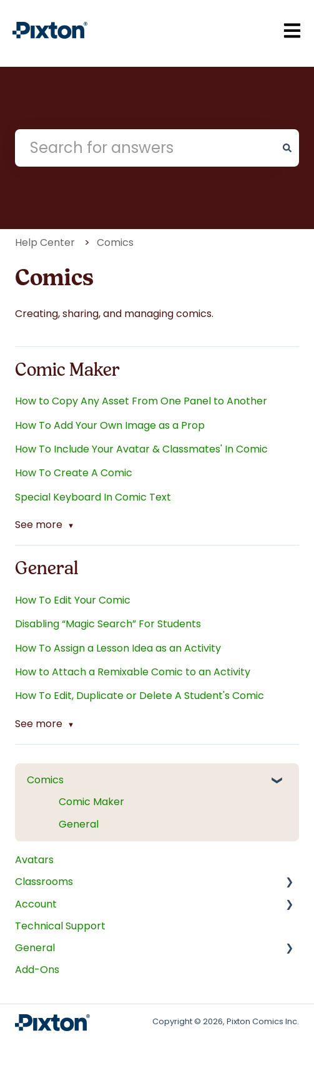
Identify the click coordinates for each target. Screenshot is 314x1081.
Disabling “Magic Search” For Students (108, 624)
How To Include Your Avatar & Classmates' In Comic (141, 449)
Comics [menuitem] (45, 780)
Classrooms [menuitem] (44, 881)
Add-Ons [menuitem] (37, 969)
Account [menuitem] (36, 904)
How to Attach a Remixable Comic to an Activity (132, 672)
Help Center (45, 242)
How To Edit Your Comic (72, 600)
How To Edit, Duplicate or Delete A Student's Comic (139, 695)
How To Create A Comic (73, 473)
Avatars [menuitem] (34, 860)
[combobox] (145, 148)
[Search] (287, 148)
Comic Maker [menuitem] (91, 802)
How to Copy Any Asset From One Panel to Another (141, 401)
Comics (115, 242)
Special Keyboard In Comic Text (93, 497)
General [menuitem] (79, 824)
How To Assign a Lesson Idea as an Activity (118, 648)
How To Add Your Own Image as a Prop (110, 425)
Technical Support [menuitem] (60, 926)
